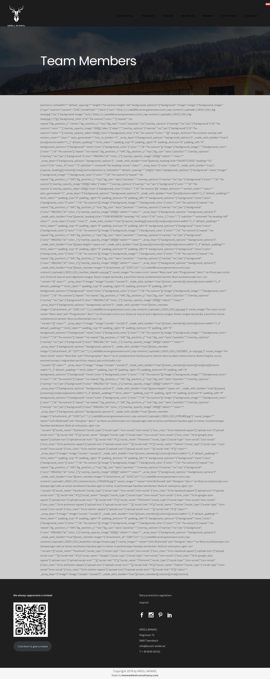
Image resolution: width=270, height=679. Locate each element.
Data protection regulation (155, 595)
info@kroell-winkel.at (152, 646)
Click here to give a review (33, 646)
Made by (135, 675)
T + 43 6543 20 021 (149, 651)
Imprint (144, 602)
